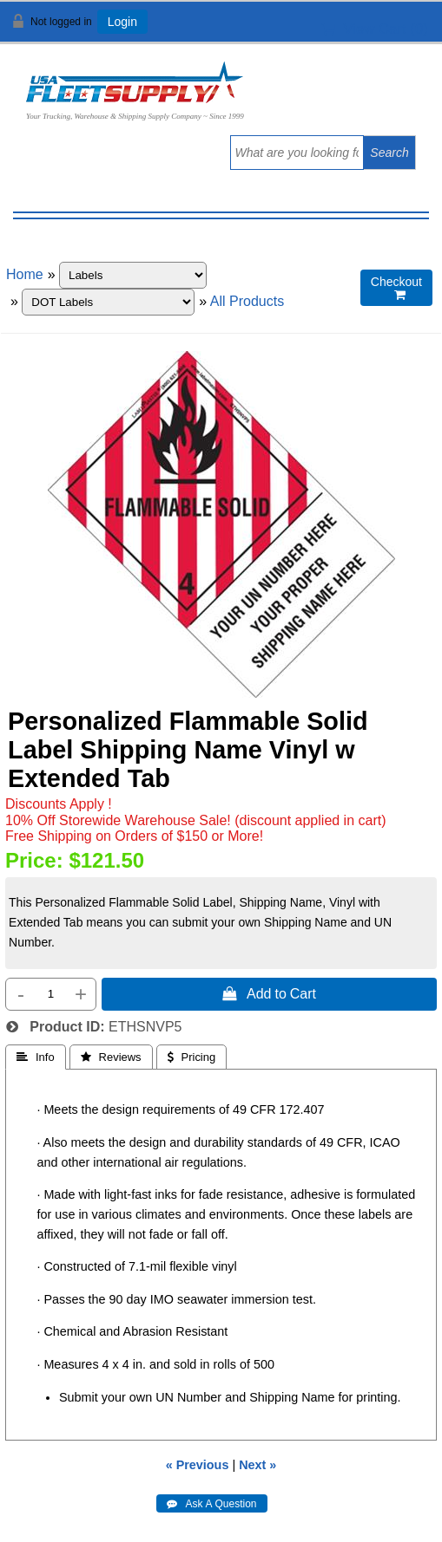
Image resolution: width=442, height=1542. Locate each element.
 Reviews (111, 1057)
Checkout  (396, 288)
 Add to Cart (269, 993)
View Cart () (374, 29)
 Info (35, 1057)
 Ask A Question (211, 1504)
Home (24, 274)
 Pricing (192, 1057)
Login (122, 22)
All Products (247, 301)
